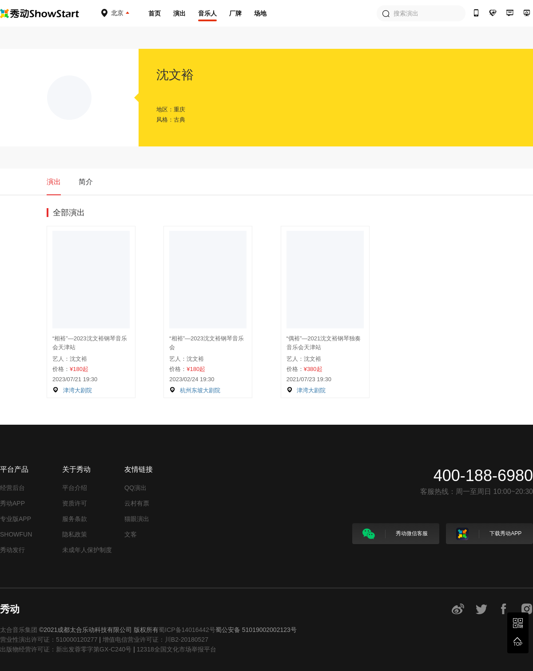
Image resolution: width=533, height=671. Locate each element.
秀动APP (12, 503)
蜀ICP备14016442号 (187, 629)
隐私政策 (74, 534)
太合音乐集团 (18, 629)
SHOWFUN (16, 534)
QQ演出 (135, 487)
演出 (179, 13)
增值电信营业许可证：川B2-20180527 (155, 639)
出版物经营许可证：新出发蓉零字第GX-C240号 (65, 649)
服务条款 (74, 518)
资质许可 (74, 503)
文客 (130, 534)
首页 (154, 13)
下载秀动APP (488, 534)
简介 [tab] (86, 182)
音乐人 (207, 13)
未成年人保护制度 (87, 549)
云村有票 (136, 503)
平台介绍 (74, 487)
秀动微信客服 (395, 534)
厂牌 (235, 13)
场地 (260, 13)
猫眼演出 (136, 518)
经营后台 (12, 487)
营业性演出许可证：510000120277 (48, 639)
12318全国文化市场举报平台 (176, 649)
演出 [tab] (54, 182)
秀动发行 (12, 549)
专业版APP (15, 518)
